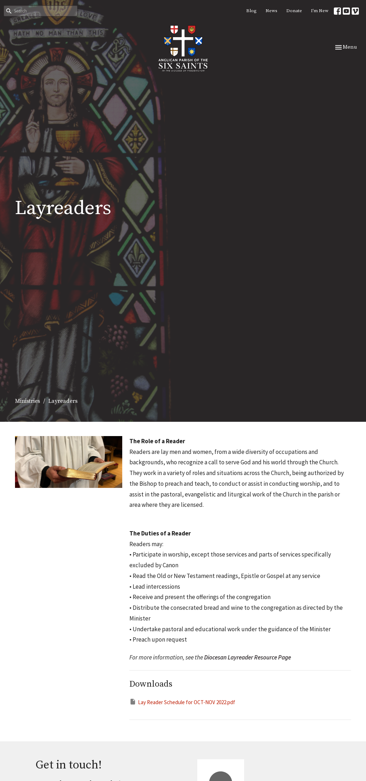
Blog (251, 11)
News (271, 11)
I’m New (319, 11)
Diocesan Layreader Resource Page (247, 657)
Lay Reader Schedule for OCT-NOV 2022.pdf (182, 702)
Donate (294, 11)
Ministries (27, 401)
